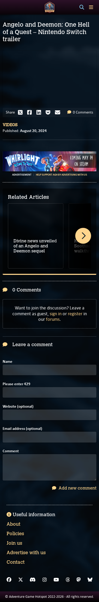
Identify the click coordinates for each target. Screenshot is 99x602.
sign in (56, 314)
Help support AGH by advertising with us (61, 174)
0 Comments (80, 112)
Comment (11, 451)
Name (7, 361)
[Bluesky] (90, 580)
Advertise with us (26, 553)
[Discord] (33, 580)
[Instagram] (45, 580)
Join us (14, 543)
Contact (16, 562)
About (13, 524)
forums (53, 319)
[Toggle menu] (91, 7)
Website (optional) (18, 406)
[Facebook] (9, 580)
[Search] (82, 7)
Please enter (16, 384)
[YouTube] (56, 580)
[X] (20, 580)
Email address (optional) (22, 428)
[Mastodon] (79, 580)
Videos (10, 125)
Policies (15, 534)
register (75, 314)
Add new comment (74, 488)
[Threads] (68, 580)
